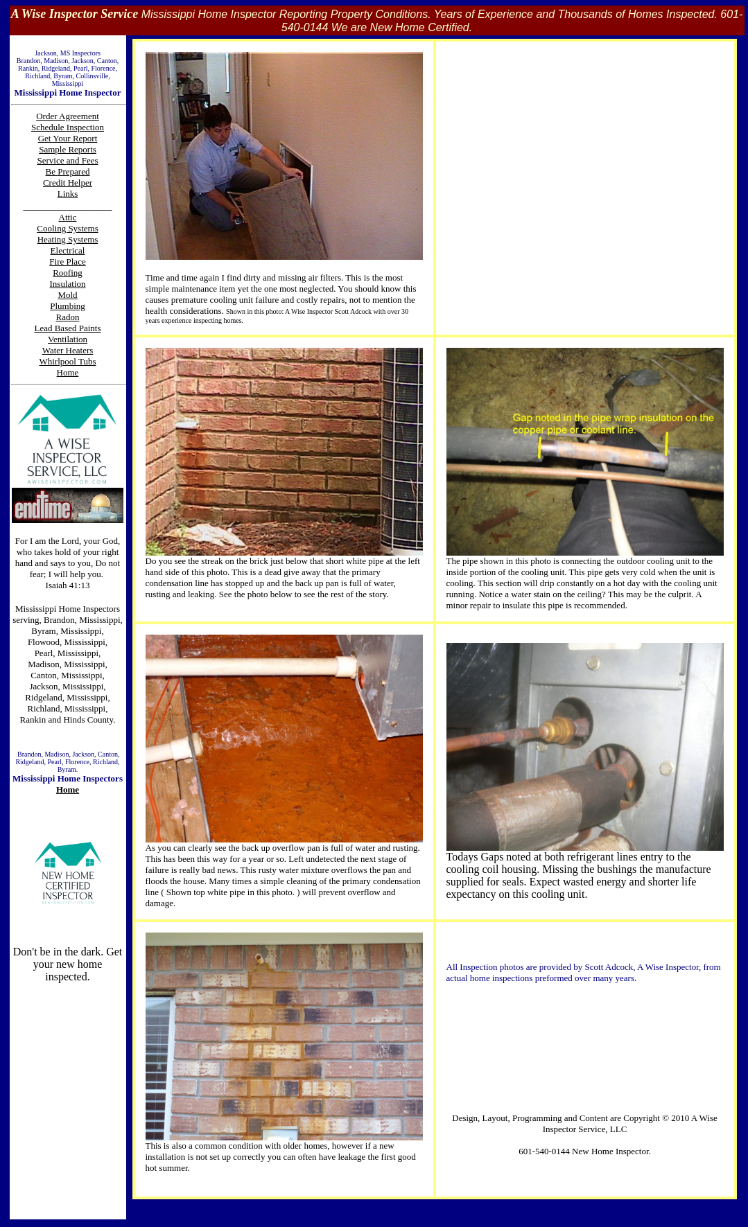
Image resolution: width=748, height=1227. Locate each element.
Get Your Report (68, 138)
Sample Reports (67, 149)
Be (52, 171)
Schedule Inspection (67, 127)
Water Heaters (68, 350)
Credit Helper (67, 182)
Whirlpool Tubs (68, 361)
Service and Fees (67, 160)
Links (68, 193)
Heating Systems (67, 239)
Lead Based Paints (67, 328)
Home (67, 789)
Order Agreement (67, 116)
